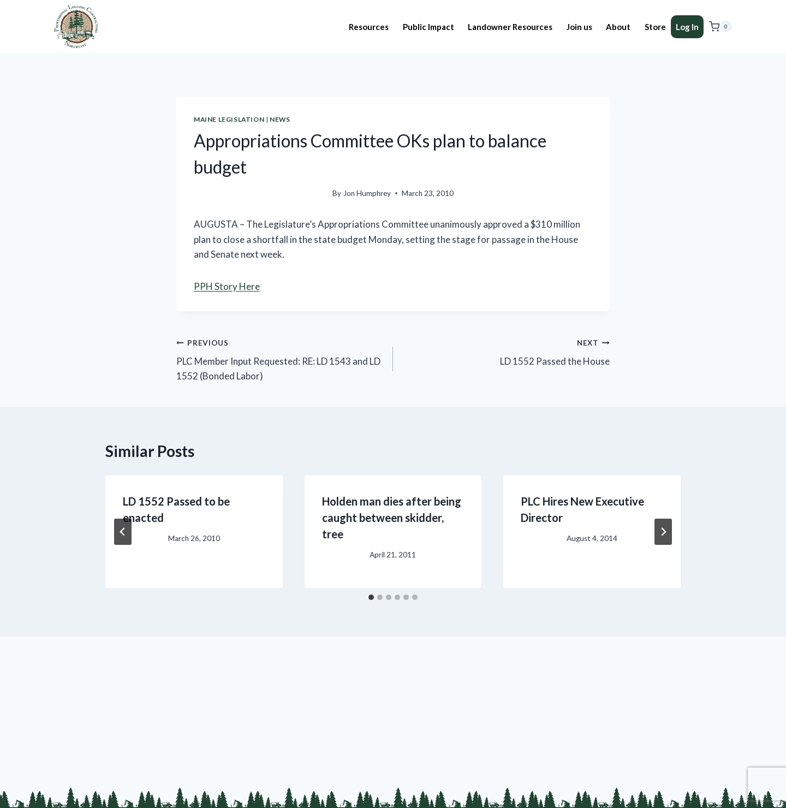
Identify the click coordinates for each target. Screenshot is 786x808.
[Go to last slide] (123, 532)
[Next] (663, 532)
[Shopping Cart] (720, 27)
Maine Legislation (229, 119)
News (280, 119)
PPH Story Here (227, 286)
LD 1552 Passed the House (506, 351)
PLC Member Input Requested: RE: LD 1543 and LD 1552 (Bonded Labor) (280, 358)
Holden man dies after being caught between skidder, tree (391, 517)
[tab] (371, 597)
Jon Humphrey (367, 193)
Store (655, 27)
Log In (687, 27)
